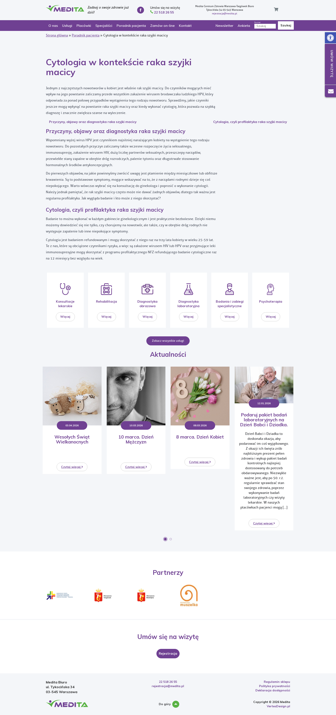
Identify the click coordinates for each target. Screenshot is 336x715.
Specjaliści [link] (103, 25)
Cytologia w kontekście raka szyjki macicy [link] (119, 66)
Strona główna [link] (57, 35)
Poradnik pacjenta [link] (131, 25)
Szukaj (265, 24)
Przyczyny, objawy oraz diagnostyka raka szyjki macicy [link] (92, 122)
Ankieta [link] (244, 25)
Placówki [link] (83, 25)
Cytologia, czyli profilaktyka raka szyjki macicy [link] (250, 122)
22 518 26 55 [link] (168, 682)
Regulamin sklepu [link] (277, 682)
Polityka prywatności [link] (274, 686)
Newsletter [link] (224, 25)
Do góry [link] (168, 704)
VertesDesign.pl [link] (278, 706)
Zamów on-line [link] (162, 25)
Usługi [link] (67, 25)
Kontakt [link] (185, 25)
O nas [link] (53, 25)
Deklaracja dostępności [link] (272, 690)
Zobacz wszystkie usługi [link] (168, 340)
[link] (330, 37)
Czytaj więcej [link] (72, 467)
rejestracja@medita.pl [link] (224, 13)
